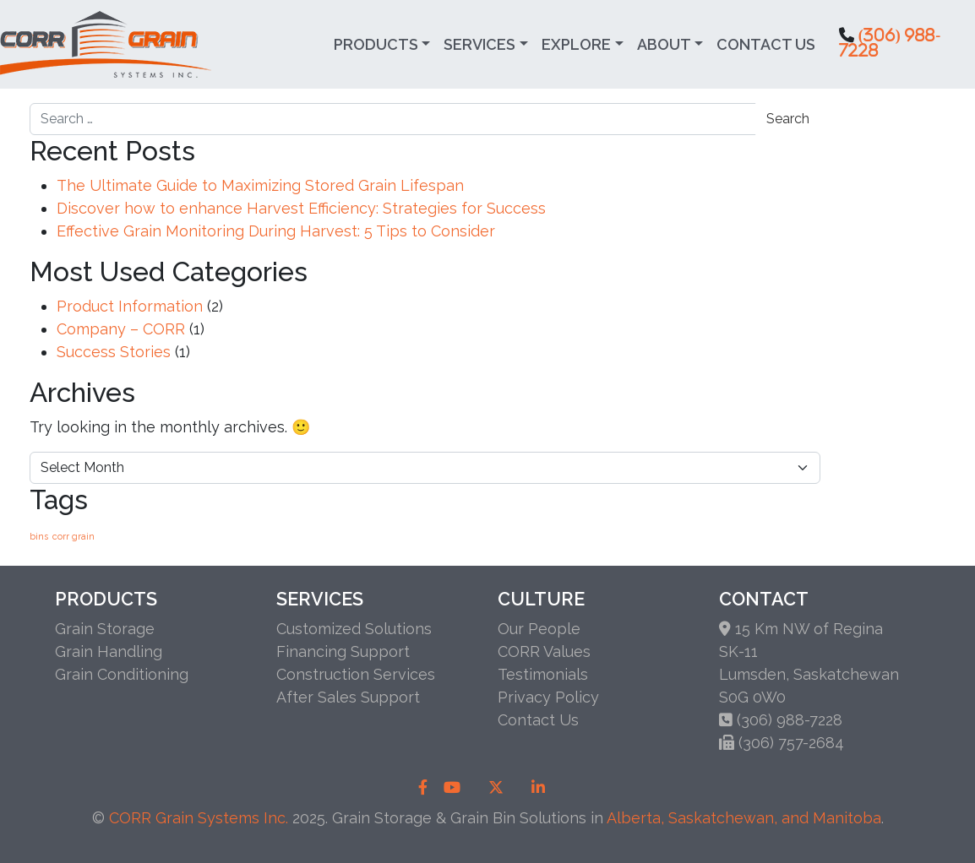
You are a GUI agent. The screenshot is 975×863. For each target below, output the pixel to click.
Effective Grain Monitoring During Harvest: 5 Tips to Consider (276, 231)
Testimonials (543, 674)
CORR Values (544, 651)
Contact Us (765, 44)
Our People (539, 629)
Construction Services (355, 674)
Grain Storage (105, 629)
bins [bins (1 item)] (39, 536)
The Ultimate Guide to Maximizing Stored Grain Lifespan (260, 185)
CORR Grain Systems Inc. (198, 818)
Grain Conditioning (121, 674)
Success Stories (114, 352)
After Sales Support (348, 697)
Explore (576, 44)
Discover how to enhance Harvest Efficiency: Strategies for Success (301, 208)
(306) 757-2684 (791, 743)
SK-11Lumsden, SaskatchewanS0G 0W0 (809, 674)
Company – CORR (121, 329)
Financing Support (343, 651)
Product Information (130, 306)
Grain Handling (108, 651)
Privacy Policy (548, 697)
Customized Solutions (354, 629)
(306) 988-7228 (789, 720)
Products (376, 44)
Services (479, 44)
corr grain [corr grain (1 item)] (73, 536)
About (664, 44)
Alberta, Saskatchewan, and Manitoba (744, 818)
